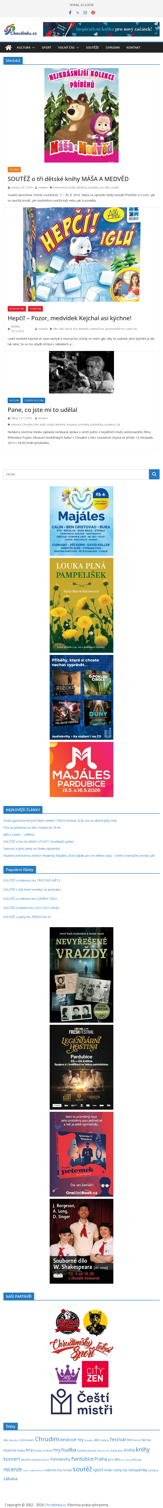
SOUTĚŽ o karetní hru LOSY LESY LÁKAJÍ (31, 908)
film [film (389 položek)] (129, 1440)
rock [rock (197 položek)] (25, 1470)
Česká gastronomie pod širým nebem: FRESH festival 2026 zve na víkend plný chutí (60, 821)
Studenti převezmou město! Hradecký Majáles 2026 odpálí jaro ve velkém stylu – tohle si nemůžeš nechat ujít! (79, 856)
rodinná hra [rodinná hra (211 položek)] (36, 1470)
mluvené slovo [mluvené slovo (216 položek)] (40, 1459)
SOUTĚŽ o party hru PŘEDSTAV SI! (27, 917)
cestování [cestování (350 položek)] (27, 1440)
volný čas (131, 329)
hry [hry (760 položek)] (56, 1450)
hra (75, 329)
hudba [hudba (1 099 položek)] (68, 1449)
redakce (43, 187)
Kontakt (133, 47)
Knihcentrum (60, 187)
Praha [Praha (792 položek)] (100, 1459)
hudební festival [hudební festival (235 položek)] (86, 1450)
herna (68, 329)
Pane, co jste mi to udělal (42, 410)
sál (118, 424)
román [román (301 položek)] (67, 1470)
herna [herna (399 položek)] (145, 1440)
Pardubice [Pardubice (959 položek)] (82, 1459)
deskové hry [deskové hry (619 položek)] (72, 1439)
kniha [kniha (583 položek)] (129, 1450)
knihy (72, 187)
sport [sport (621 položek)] (98, 1470)
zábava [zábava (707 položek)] (10, 1478)
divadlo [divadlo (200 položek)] (89, 1440)
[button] (32, 48)
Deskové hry (16, 308)
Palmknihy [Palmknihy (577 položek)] (60, 1459)
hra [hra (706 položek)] (29, 1450)
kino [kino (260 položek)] (120, 1450)
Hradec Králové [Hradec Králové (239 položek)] (43, 1450)
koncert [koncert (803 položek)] (11, 1459)
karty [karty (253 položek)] (114, 1450)
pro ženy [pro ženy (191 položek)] (126, 1459)
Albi (55, 329)
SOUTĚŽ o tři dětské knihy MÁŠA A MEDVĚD (68, 179)
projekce (110, 424)
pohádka (83, 424)
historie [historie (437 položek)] (9, 1450)
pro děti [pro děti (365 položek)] (114, 1459)
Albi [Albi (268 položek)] (5, 1440)
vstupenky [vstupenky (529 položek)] (137, 1469)
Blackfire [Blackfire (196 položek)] (14, 1440)
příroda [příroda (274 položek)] (136, 1460)
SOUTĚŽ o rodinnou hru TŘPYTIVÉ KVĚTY (31, 880)
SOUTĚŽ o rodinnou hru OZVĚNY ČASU (30, 899)
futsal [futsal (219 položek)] (136, 1440)
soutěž (115, 187)
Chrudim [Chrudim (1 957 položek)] (47, 1439)
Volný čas (66, 47)
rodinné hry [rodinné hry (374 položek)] (53, 1470)
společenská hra (115, 329)
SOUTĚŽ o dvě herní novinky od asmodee (31, 889)
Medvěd (82, 187)
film (36, 424)
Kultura (23, 47)
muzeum (72, 424)
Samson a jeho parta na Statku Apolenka (31, 849)
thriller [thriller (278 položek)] (108, 1470)
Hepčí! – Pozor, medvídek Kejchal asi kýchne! (70, 318)
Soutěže (92, 47)
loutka (50, 424)
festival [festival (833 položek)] (118, 1439)
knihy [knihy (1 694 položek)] (143, 1449)
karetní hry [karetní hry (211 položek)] (103, 1450)
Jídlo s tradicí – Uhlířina (18, 835)
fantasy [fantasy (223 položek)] (104, 1440)
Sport (46, 47)
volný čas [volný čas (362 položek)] (121, 1470)
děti (61, 329)
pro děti (105, 187)
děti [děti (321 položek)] (96, 1440)
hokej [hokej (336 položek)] (21, 1450)
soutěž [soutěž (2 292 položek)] (82, 1469)
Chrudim (113, 47)
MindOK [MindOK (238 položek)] (26, 1460)
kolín (43, 424)
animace (16, 424)
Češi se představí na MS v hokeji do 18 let (32, 828)
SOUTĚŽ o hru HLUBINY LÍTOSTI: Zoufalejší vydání (38, 842)
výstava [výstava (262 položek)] (153, 1470)
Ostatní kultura (34, 400)
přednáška (96, 424)
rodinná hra (97, 329)
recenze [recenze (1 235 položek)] (12, 1469)
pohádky (93, 187)
